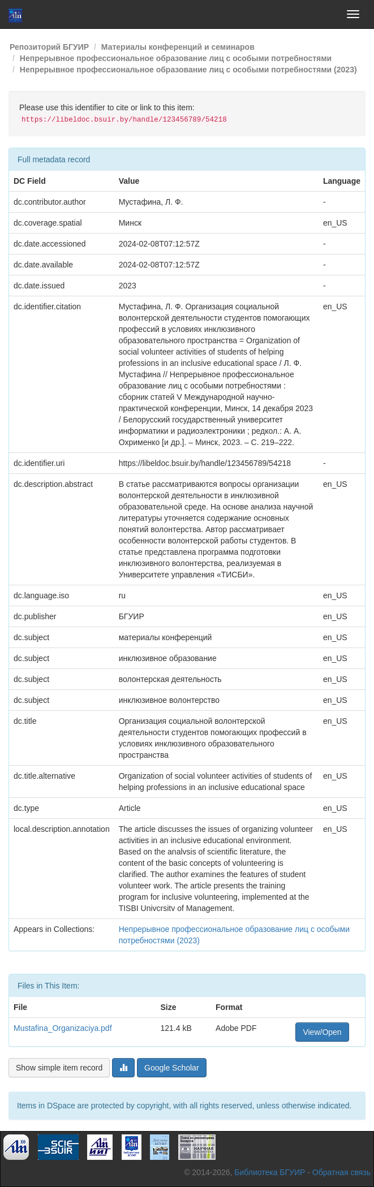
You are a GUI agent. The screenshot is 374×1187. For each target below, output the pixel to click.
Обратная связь (341, 1172)
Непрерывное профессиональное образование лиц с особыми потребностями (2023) (188, 69)
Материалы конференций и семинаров (178, 46)
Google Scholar (171, 1067)
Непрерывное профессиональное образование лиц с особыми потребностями (176, 58)
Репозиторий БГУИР (49, 46)
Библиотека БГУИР (269, 1172)
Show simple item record (59, 1067)
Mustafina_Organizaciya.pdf (63, 1028)
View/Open (322, 1032)
